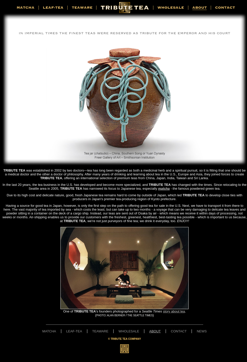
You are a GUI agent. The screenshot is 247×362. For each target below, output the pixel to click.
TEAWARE (100, 331)
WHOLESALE (128, 331)
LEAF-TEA (74, 331)
